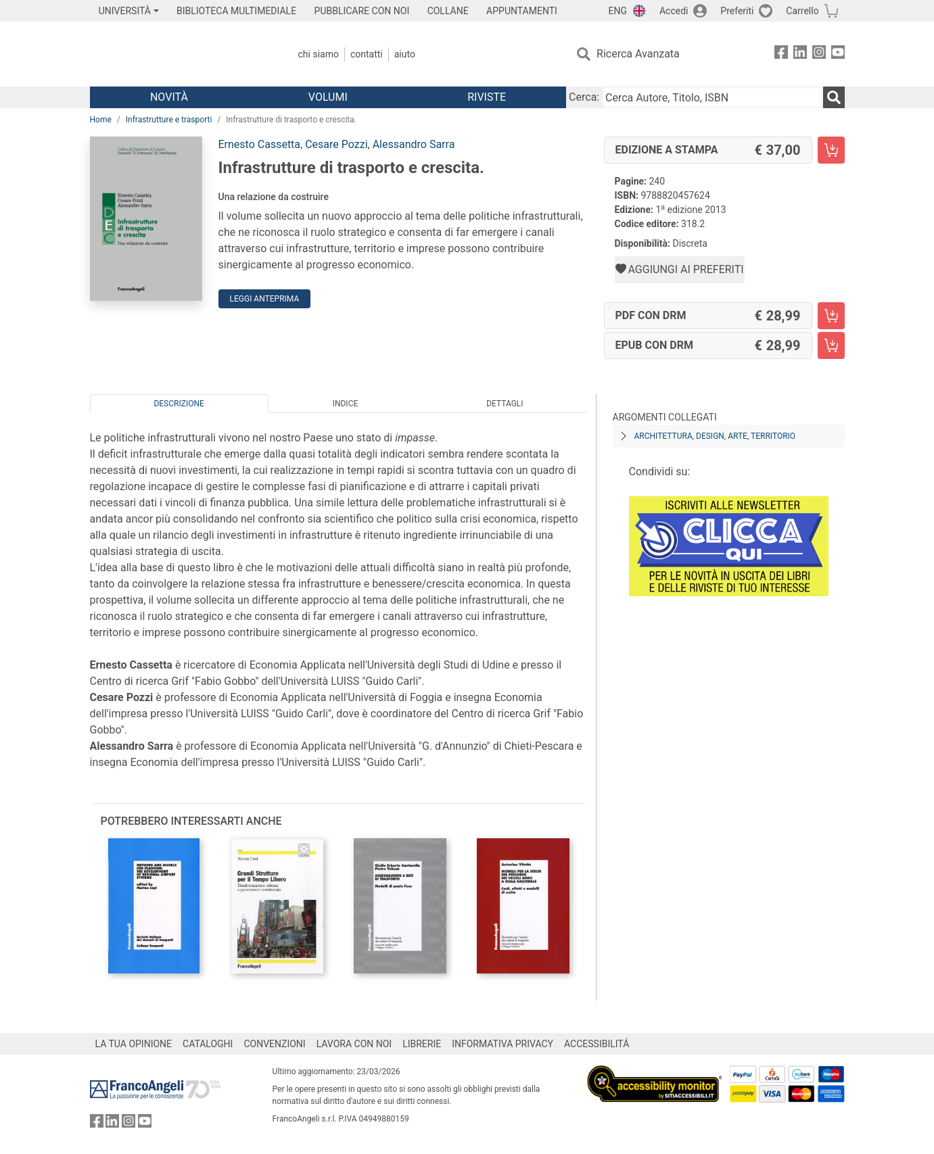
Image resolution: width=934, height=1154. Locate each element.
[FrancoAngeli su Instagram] (819, 54)
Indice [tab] (345, 403)
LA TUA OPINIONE (133, 1043)
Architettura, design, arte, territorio (715, 436)
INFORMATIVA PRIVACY (502, 1043)
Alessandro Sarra (414, 144)
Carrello (802, 10)
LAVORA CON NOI (354, 1043)
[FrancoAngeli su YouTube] (838, 54)
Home (101, 119)
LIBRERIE (421, 1043)
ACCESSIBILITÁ (596, 1043)
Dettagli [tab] (504, 403)
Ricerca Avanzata (638, 53)
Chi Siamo (318, 54)
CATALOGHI (208, 1043)
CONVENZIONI (274, 1043)
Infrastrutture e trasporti (169, 119)
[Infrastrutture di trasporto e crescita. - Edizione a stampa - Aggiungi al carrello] (831, 150)
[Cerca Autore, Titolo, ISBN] (712, 97)
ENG (618, 10)
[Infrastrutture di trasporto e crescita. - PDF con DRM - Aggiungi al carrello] (831, 315)
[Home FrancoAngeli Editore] (179, 54)
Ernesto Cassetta (259, 144)
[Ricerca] (834, 97)
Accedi (673, 10)
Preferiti (736, 10)
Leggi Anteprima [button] (265, 299)
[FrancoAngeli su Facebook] (781, 54)
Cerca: (584, 97)
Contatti (366, 54)
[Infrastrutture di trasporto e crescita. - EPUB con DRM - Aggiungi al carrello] (831, 345)
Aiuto (404, 54)
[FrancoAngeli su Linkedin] (800, 54)
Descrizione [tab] (179, 403)
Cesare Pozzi (336, 144)
